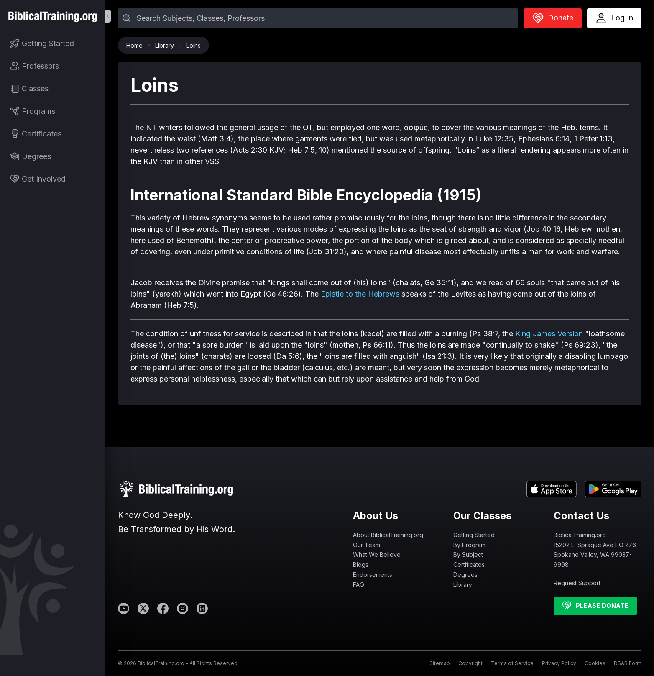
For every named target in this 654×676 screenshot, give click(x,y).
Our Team (366, 544)
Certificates (469, 564)
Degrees (465, 574)
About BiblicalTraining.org (388, 534)
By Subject (468, 554)
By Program (469, 544)
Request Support (577, 582)
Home (136, 45)
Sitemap (439, 663)
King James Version (549, 333)
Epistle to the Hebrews (360, 293)
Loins (193, 45)
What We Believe (377, 554)
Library (166, 45)
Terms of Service (512, 663)
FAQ (358, 584)
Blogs (360, 564)
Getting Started (474, 534)
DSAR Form (627, 663)
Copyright (470, 663)
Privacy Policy (559, 663)
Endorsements (372, 574)
